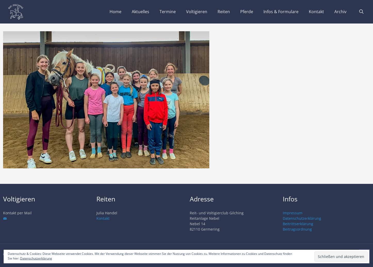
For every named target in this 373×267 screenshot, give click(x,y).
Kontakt (103, 218)
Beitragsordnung (297, 229)
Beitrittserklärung (298, 223)
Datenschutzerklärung (302, 218)
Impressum (292, 212)
